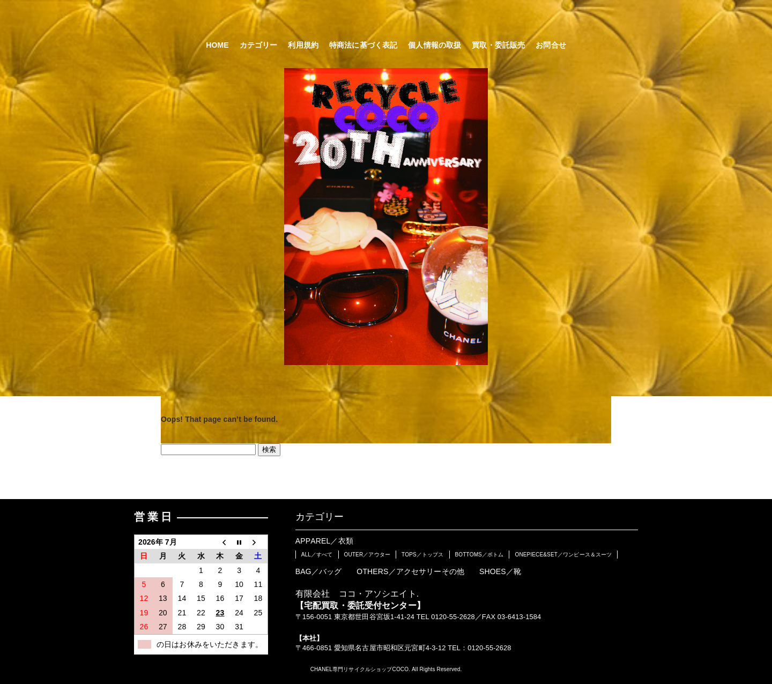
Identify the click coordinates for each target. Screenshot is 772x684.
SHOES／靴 (500, 571)
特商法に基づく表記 (363, 45)
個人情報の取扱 (434, 45)
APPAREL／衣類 (324, 541)
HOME (217, 45)
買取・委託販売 (498, 45)
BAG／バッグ (318, 571)
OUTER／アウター (367, 554)
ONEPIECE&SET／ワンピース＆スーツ (563, 554)
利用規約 (303, 45)
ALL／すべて (317, 554)
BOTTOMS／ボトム (479, 554)
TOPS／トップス (423, 554)
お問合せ (551, 45)
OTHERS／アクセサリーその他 (410, 571)
